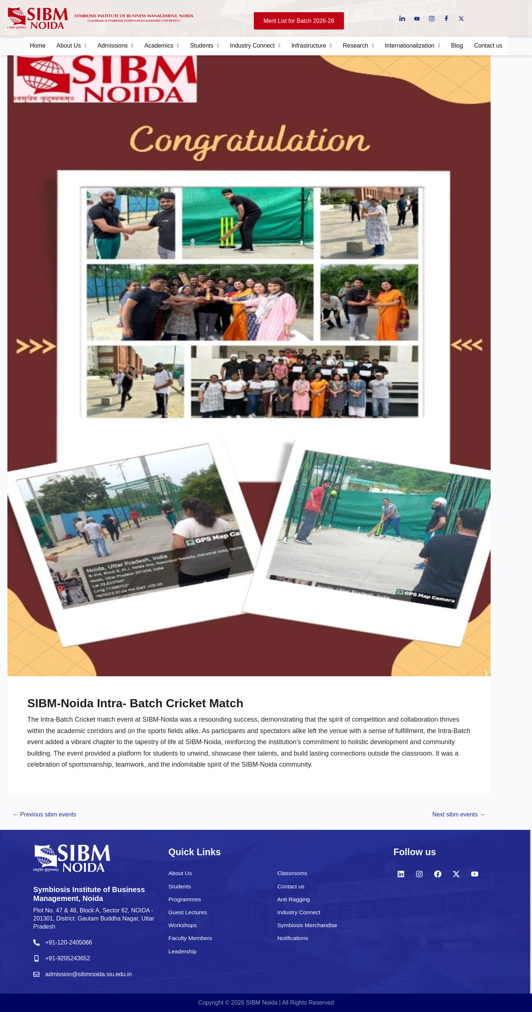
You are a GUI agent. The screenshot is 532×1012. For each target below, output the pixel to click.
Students (180, 889)
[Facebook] (446, 18)
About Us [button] (62, 46)
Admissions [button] (108, 46)
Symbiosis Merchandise (308, 928)
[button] (62, 46)
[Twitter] (461, 18)
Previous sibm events (49, 820)
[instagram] (431, 18)
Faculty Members (191, 941)
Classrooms (292, 876)
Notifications (293, 941)
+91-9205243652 (69, 959)
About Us (180, 876)
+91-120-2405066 (70, 945)
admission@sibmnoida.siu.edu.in (91, 974)
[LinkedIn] (402, 18)
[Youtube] (417, 18)
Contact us (498, 46)
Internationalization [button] (419, 46)
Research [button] (362, 46)
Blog (465, 46)
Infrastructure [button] (313, 46)
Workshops (183, 928)
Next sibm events (454, 820)
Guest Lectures (188, 915)
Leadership (183, 954)
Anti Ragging (294, 902)
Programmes (185, 902)
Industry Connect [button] (254, 46)
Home (27, 46)
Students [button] (201, 46)
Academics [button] (156, 46)
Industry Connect (299, 915)
